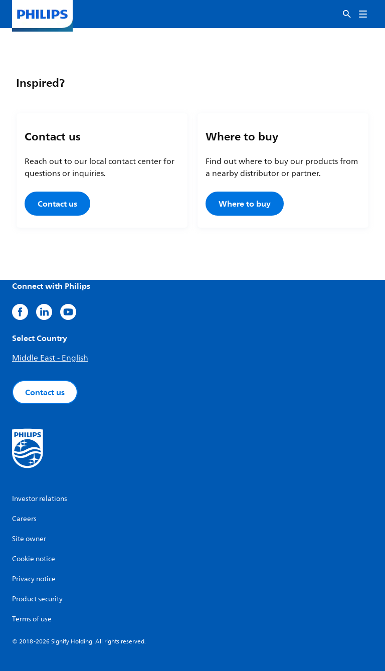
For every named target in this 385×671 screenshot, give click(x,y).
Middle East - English (50, 358)
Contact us (57, 204)
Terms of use (32, 619)
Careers (24, 519)
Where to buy (245, 204)
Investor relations (39, 499)
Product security (37, 599)
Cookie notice (33, 559)
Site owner (29, 539)
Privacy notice (34, 579)
